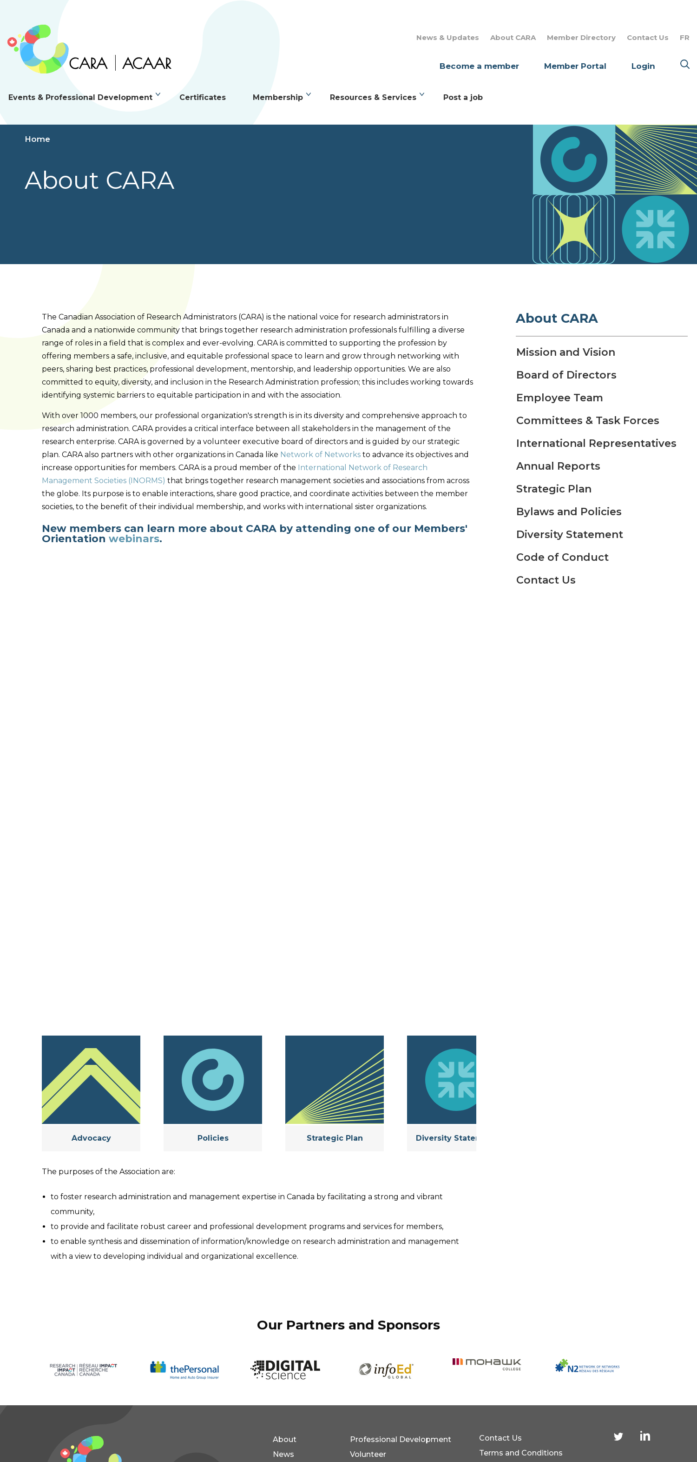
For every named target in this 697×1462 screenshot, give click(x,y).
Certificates (202, 97)
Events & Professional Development (80, 97)
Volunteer (368, 1454)
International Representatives (596, 443)
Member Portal (575, 66)
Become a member (479, 66)
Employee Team (559, 398)
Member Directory (581, 37)
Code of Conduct (562, 557)
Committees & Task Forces (587, 420)
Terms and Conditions (521, 1453)
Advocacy (91, 1138)
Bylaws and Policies (569, 512)
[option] (97, 1370)
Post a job (463, 97)
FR (685, 37)
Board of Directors (566, 375)
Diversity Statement (456, 1138)
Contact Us (648, 37)
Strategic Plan (335, 1138)
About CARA (513, 37)
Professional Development (400, 1439)
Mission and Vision (565, 352)
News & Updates (447, 37)
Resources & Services (373, 97)
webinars (134, 538)
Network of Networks (320, 454)
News (283, 1454)
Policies (213, 1138)
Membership (278, 97)
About (284, 1439)
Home (37, 139)
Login (643, 66)
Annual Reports (558, 466)
